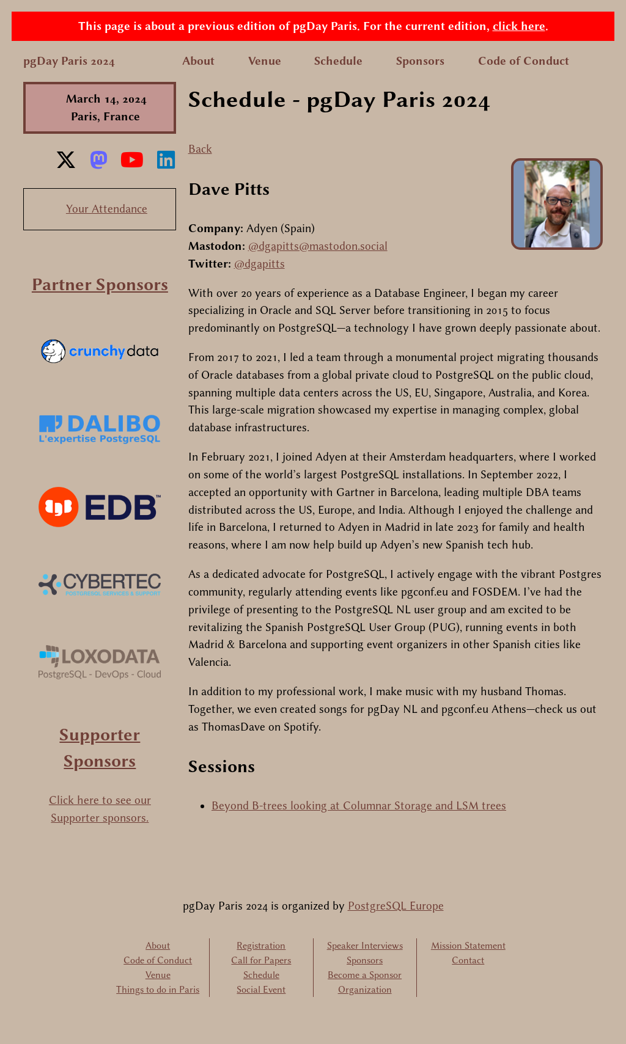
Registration (261, 945)
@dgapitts (259, 264)
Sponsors (420, 61)
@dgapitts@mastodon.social (318, 246)
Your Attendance (106, 209)
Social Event (261, 989)
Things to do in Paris (157, 989)
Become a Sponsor (365, 974)
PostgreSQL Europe (396, 906)
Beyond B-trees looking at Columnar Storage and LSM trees (359, 805)
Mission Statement (468, 945)
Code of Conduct (523, 61)
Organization (365, 989)
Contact (468, 960)
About (198, 61)
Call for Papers (261, 960)
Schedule (338, 61)
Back (200, 149)
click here (519, 26)
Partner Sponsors (100, 284)
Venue (264, 61)
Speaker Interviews (365, 945)
